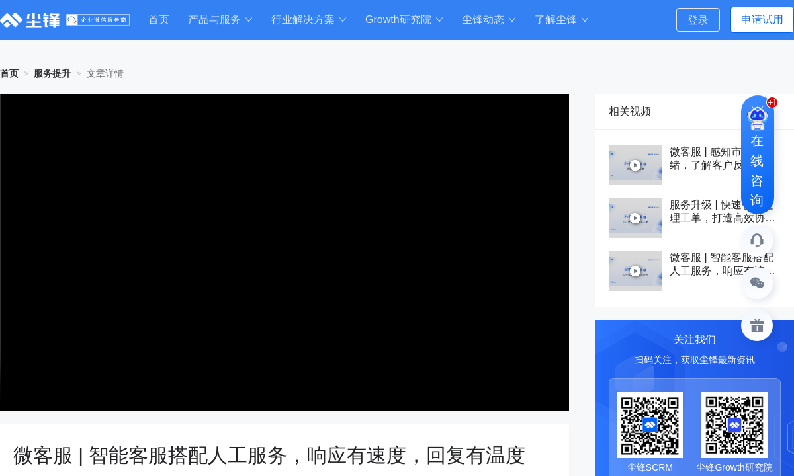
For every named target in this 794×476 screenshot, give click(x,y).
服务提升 (52, 73)
